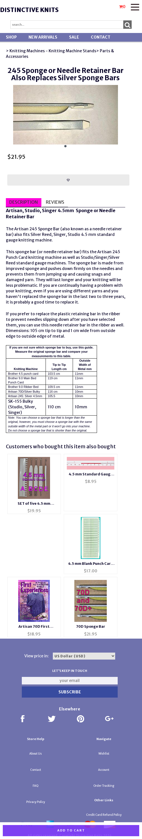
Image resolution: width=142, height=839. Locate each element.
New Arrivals (43, 37)
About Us (35, 753)
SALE (74, 37)
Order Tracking (103, 786)
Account (103, 770)
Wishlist (103, 753)
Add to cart (71, 830)
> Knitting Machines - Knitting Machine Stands (51, 50)
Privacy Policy (35, 802)
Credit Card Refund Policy (104, 815)
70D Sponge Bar (90, 626)
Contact (100, 37)
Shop (11, 37)
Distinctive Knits (29, 10)
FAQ (36, 786)
